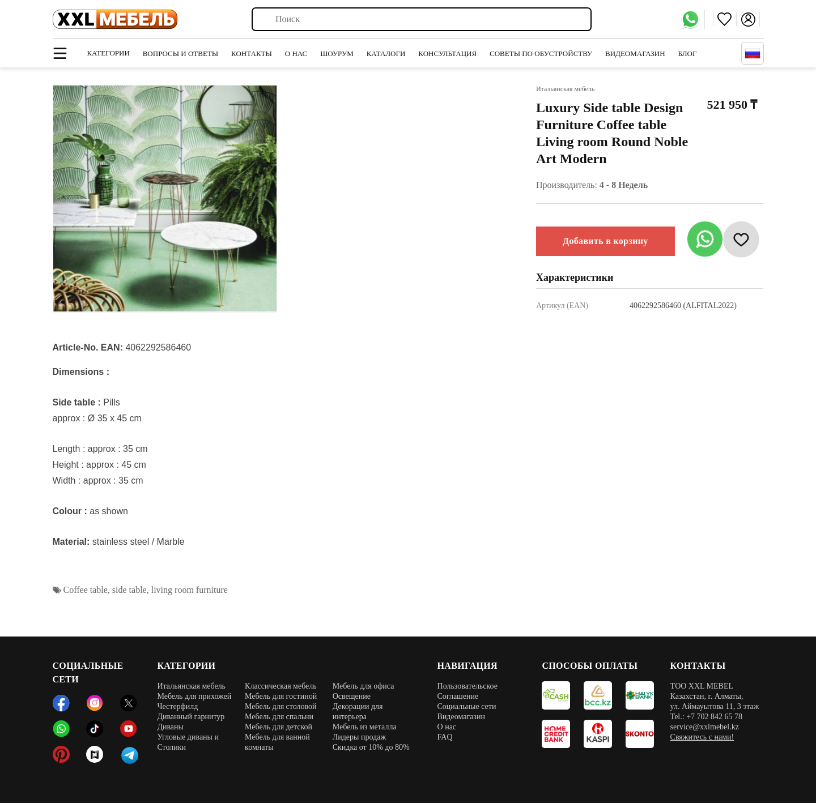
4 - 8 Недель (624, 185)
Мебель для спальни (279, 716)
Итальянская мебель (191, 686)
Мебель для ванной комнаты (277, 742)
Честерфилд (177, 706)
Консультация (447, 53)
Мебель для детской (278, 727)
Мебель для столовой (281, 706)
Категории (108, 53)
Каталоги (386, 53)
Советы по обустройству (541, 53)
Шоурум (337, 53)
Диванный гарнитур (190, 716)
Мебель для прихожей (194, 696)
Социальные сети (466, 706)
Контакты (251, 53)
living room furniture (189, 590)
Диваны (170, 727)
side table (129, 590)
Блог (687, 53)
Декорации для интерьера (358, 711)
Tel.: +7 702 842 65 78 (706, 716)
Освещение (352, 696)
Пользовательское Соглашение (467, 691)
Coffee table (85, 590)
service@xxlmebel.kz (704, 727)
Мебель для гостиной (281, 696)
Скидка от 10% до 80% (371, 747)
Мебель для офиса (363, 686)
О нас (296, 53)
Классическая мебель (281, 686)
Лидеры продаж (359, 737)
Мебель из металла (365, 727)
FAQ (445, 737)
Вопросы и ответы (181, 53)
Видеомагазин (635, 53)
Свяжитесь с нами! (702, 737)
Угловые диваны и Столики (188, 742)
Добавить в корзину (605, 241)
